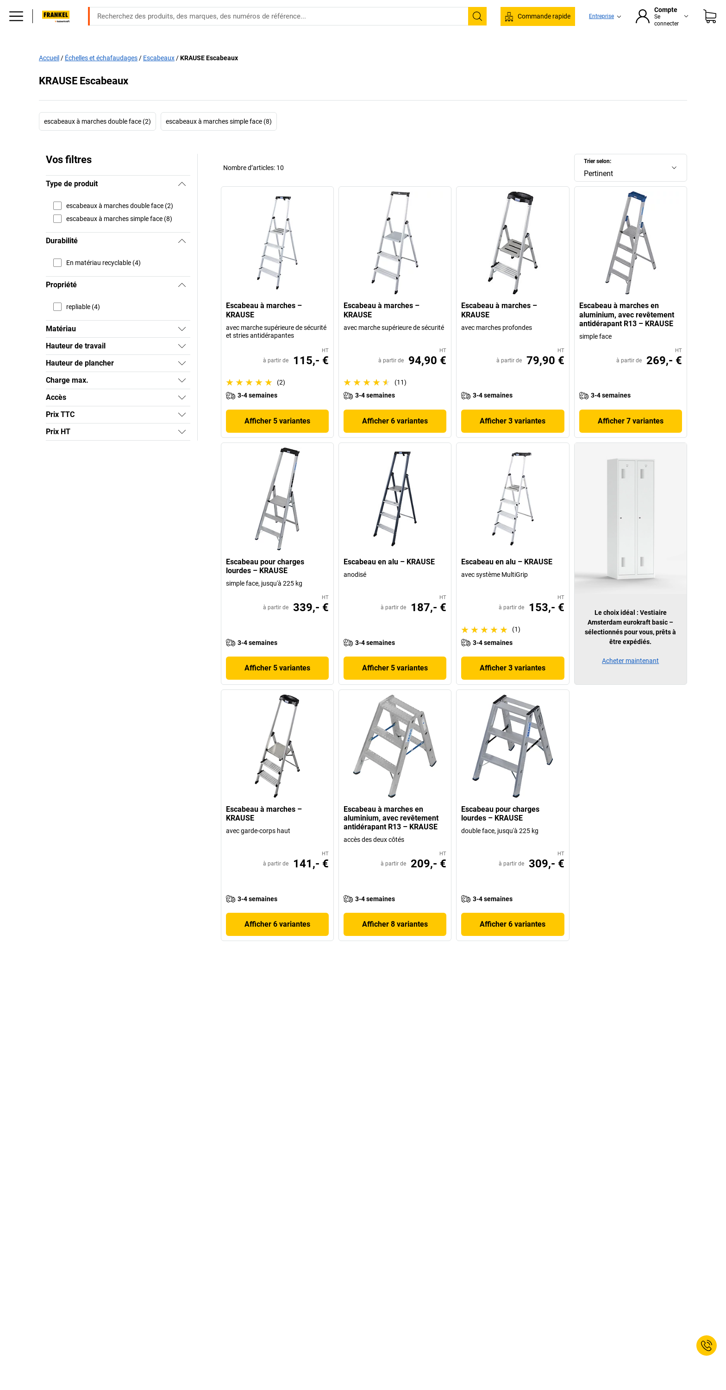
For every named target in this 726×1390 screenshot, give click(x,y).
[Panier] (709, 30)
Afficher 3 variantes (512, 440)
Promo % (650, 56)
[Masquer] (182, 203)
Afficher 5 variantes (277, 440)
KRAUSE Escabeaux (209, 77)
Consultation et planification (577, 56)
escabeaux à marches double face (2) (97, 141)
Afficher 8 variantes (395, 943)
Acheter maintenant (630, 680)
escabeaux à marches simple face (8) (219, 141)
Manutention (329, 56)
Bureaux (149, 56)
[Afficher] (182, 348)
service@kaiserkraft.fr (510, 7)
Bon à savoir (498, 56)
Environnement (389, 56)
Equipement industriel (212, 56)
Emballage (446, 56)
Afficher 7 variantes (630, 440)
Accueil (49, 77)
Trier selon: (597, 180)
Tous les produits (93, 56)
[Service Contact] (706, 1345)
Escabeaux (159, 77)
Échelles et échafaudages (101, 77)
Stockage (278, 56)
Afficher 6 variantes (395, 440)
